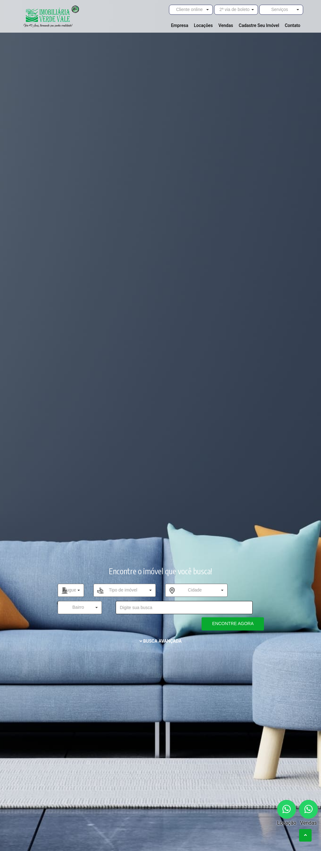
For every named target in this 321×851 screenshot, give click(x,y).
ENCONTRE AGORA (233, 623)
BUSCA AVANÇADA (160, 641)
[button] (191, 10)
